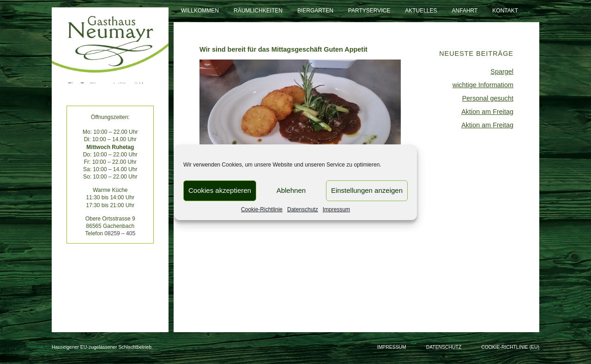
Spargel (501, 71)
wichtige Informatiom (482, 85)
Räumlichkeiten (258, 10)
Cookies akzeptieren (219, 190)
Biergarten (315, 10)
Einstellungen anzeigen (367, 190)
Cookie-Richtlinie (262, 209)
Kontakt (505, 10)
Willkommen (200, 10)
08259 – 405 (119, 233)
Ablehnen (291, 190)
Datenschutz (302, 209)
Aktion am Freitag (487, 111)
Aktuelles (421, 10)
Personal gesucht (487, 98)
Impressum (336, 209)
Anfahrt (465, 10)
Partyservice (369, 10)
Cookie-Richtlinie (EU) (510, 347)
